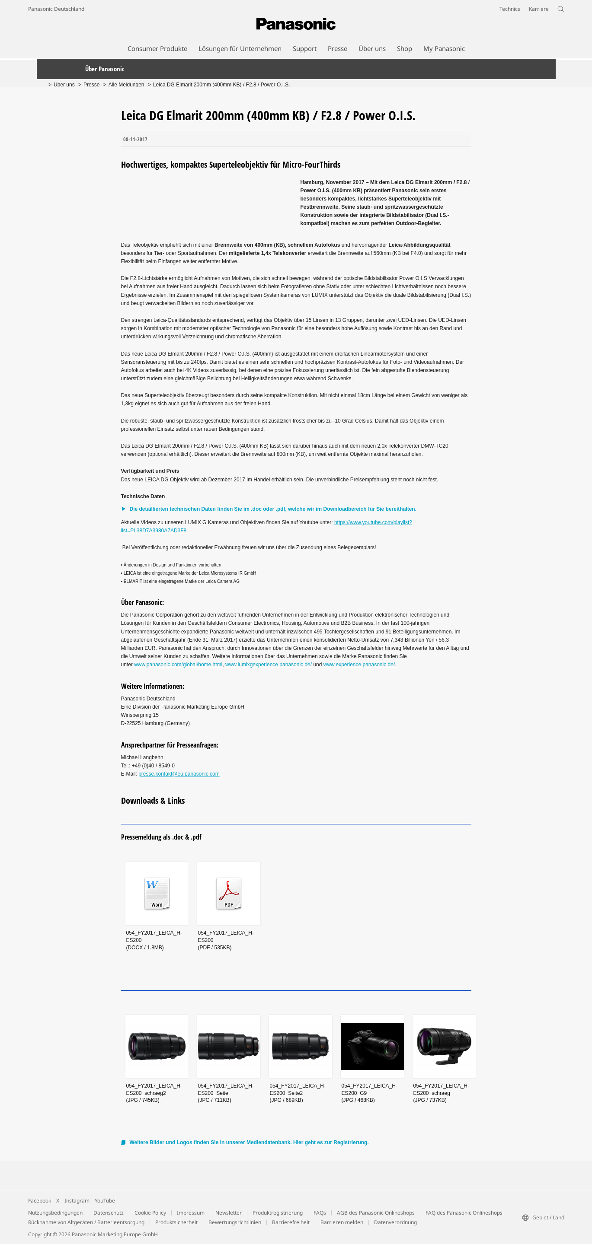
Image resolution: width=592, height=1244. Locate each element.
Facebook (39, 1200)
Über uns (64, 85)
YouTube (105, 1200)
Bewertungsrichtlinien (234, 1222)
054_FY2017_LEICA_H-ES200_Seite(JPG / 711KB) (226, 1093)
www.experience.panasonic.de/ (359, 665)
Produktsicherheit (176, 1222)
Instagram (77, 1200)
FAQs (320, 1212)
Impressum (191, 1212)
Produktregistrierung (278, 1212)
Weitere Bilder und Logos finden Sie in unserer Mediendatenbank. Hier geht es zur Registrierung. (249, 1142)
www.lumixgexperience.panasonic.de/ (268, 665)
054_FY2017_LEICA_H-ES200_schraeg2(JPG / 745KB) (154, 1093)
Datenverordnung (395, 1222)
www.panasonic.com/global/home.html (178, 665)
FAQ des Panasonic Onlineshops (464, 1212)
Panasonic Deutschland (56, 9)
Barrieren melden (341, 1222)
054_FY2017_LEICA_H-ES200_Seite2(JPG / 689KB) (298, 1093)
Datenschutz (108, 1212)
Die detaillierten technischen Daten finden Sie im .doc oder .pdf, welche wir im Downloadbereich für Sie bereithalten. (273, 509)
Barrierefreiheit (291, 1222)
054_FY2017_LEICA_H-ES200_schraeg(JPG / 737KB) (441, 1093)
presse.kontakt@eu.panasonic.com (179, 774)
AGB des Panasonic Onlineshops (376, 1212)
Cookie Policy (150, 1212)
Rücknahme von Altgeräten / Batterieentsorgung (86, 1222)
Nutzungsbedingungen (55, 1212)
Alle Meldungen (126, 85)
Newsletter (228, 1212)
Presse (91, 85)
